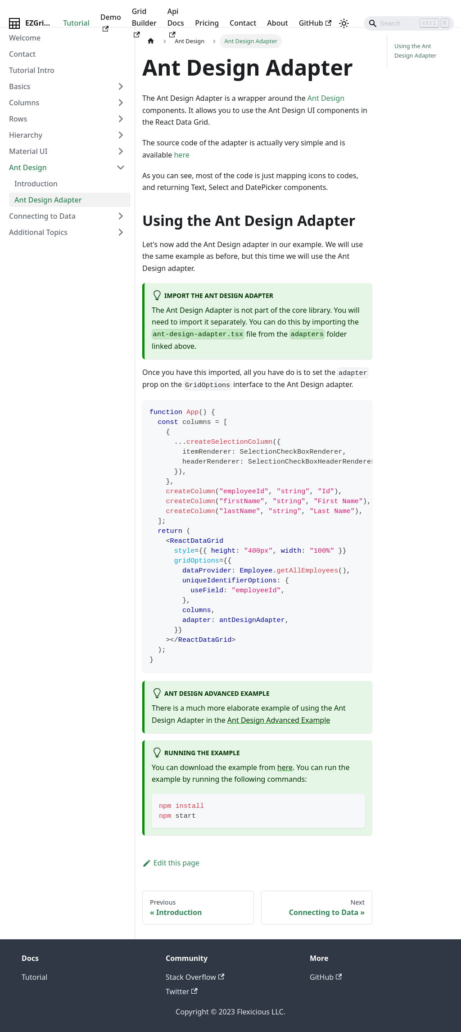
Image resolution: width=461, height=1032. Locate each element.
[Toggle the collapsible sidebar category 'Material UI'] (121, 151)
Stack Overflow (195, 977)
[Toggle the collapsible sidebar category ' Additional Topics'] (121, 232)
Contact (243, 23)
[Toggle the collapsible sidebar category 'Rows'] (121, 119)
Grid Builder (144, 22)
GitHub (315, 23)
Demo (110, 22)
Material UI (28, 151)
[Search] (409, 23)
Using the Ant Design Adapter (415, 50)
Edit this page (170, 863)
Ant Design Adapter (47, 200)
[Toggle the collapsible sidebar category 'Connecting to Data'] (121, 216)
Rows (18, 119)
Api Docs (175, 22)
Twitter (182, 991)
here (181, 155)
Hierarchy (25, 135)
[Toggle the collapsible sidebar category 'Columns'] (121, 102)
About (277, 23)
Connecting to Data (42, 216)
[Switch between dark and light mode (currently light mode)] (344, 23)
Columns (24, 103)
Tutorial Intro (31, 70)
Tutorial (76, 23)
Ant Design (28, 167)
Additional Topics (38, 232)
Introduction (36, 184)
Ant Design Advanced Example (278, 720)
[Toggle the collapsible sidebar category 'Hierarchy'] (121, 135)
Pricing (207, 23)
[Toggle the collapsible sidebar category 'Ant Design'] (121, 167)
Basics (19, 86)
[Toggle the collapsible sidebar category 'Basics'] (121, 86)
